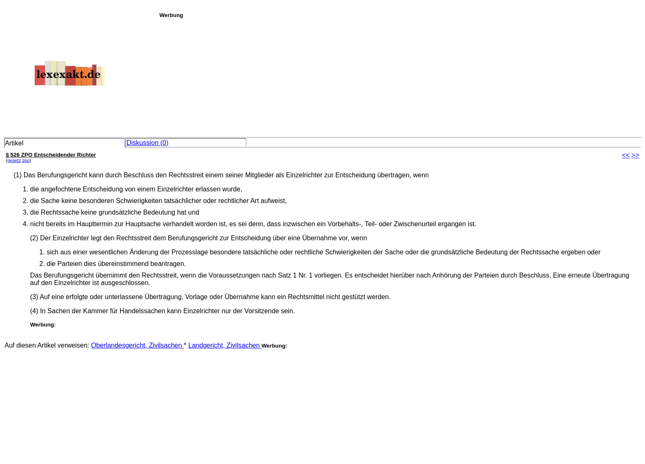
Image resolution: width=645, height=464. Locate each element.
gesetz (14, 160)
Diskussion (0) (147, 142)
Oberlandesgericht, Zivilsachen (137, 345)
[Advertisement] (399, 76)
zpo (26, 160)
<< (626, 155)
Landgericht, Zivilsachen (225, 345)
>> (635, 155)
